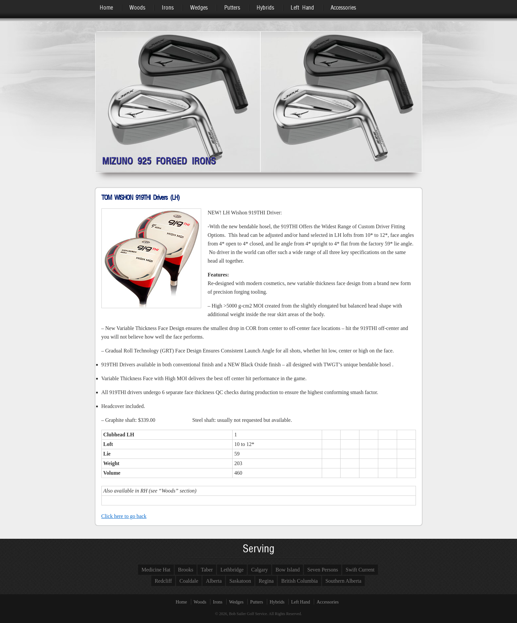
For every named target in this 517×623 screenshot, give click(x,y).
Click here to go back (124, 516)
